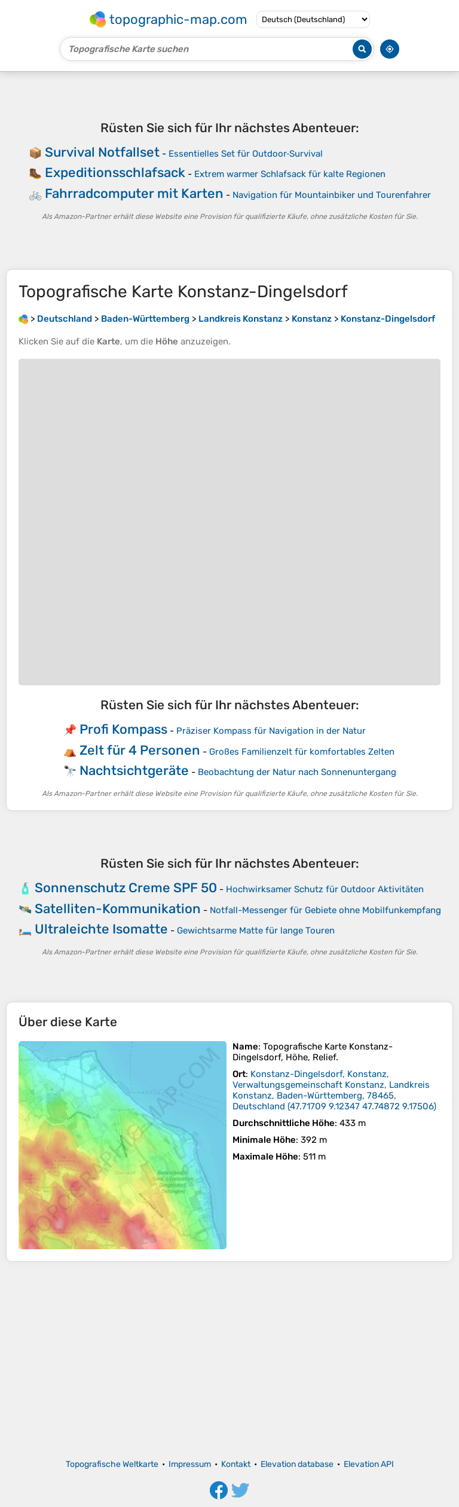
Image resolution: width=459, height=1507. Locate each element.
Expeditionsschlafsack (115, 172)
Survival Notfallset (102, 152)
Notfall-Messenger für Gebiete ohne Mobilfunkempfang (325, 910)
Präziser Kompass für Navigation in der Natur (271, 730)
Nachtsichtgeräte (134, 770)
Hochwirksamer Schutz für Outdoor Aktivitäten (325, 889)
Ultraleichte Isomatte (101, 929)
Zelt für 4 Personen (139, 750)
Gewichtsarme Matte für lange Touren (256, 930)
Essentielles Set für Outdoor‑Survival (246, 153)
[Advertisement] (229, 1360)
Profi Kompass (123, 729)
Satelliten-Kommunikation (118, 909)
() (334, 1090)
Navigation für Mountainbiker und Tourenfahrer (331, 195)
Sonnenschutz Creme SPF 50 (126, 888)
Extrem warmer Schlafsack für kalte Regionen (289, 174)
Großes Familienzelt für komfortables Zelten (301, 751)
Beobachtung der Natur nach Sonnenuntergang (297, 772)
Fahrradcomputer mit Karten (134, 193)
